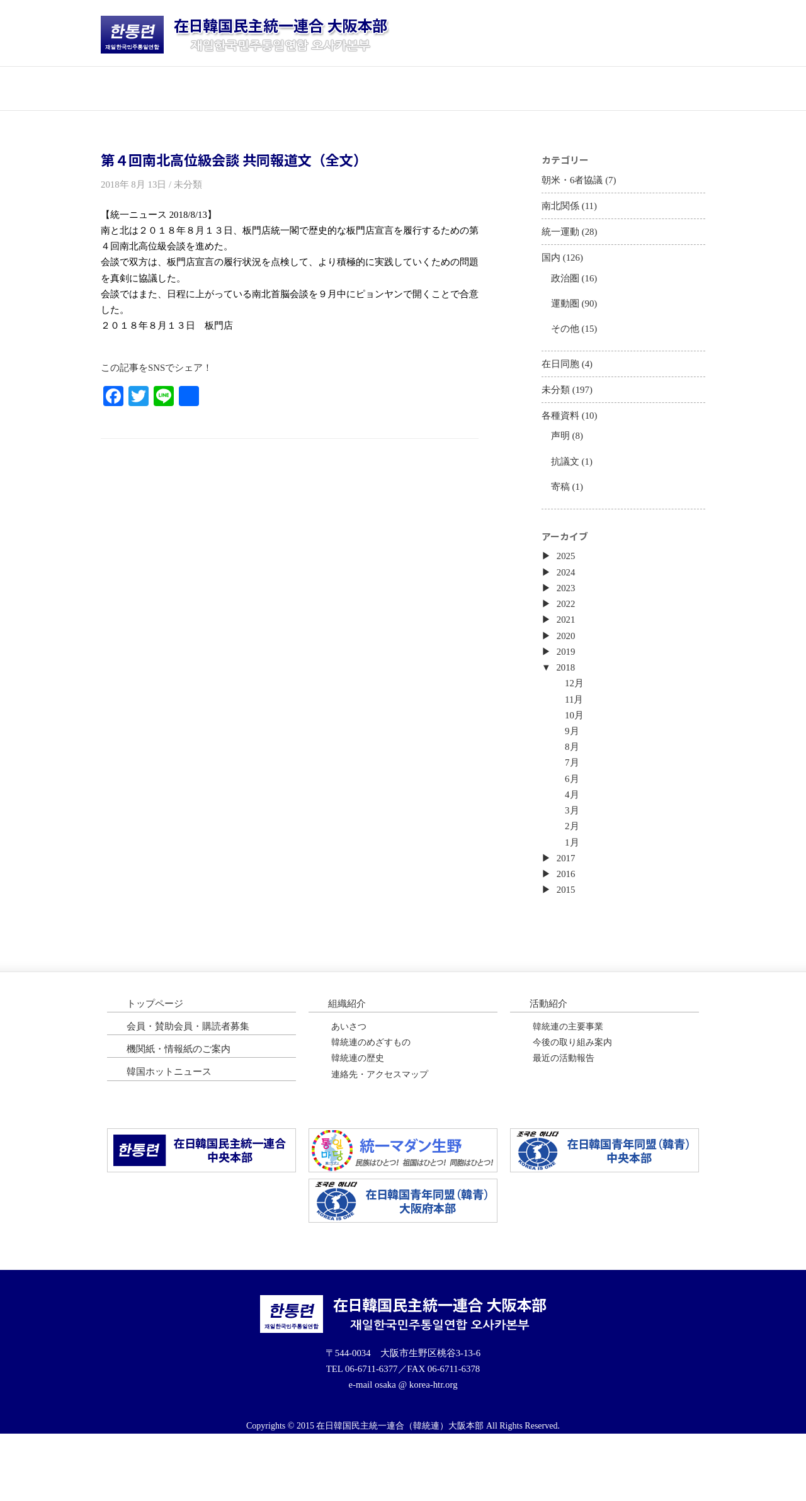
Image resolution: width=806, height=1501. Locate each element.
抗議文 (567, 485)
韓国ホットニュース (654, 88)
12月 (577, 724)
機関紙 (554, 88)
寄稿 (562, 512)
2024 (567, 604)
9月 (574, 776)
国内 (552, 266)
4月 (574, 844)
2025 (567, 587)
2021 (567, 656)
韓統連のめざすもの (371, 1102)
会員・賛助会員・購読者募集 (192, 1085)
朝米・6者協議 (574, 182)
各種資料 (562, 436)
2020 (567, 673)
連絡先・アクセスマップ (379, 1137)
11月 (576, 742)
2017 (567, 912)
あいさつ (348, 1085)
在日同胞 (562, 380)
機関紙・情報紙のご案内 (182, 1109)
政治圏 (567, 288)
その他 (567, 342)
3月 (574, 861)
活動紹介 (352, 88)
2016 (567, 930)
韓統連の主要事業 (568, 1085)
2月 (574, 878)
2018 (567, 707)
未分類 (557, 408)
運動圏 (567, 315)
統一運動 (562, 238)
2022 (567, 638)
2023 (567, 621)
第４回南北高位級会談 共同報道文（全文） (234, 160)
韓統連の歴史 (357, 1120)
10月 (577, 759)
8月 (574, 793)
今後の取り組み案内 (572, 1102)
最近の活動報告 (563, 1120)
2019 (567, 690)
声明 (562, 458)
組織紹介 (348, 1061)
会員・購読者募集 (453, 88)
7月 (574, 810)
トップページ (151, 88)
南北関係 (562, 210)
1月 (574, 895)
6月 (574, 827)
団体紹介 (252, 88)
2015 (567, 947)
